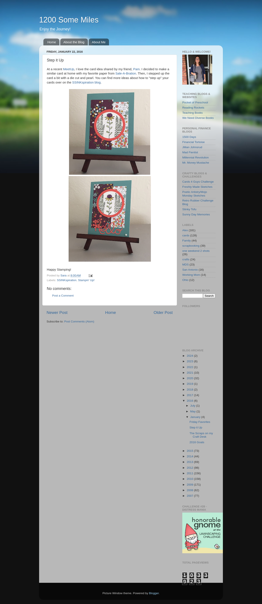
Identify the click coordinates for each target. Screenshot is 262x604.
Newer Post (57, 312)
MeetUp (68, 69)
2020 (190, 378)
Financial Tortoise (193, 142)
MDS (185, 264)
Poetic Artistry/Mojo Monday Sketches (194, 193)
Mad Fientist (190, 152)
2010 (190, 478)
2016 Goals (197, 442)
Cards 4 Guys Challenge (198, 181)
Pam (136, 69)
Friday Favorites (200, 422)
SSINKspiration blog (86, 82)
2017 (190, 395)
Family (186, 240)
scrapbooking (190, 245)
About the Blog (73, 42)
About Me (99, 42)
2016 (190, 400)
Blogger (154, 593)
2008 (190, 490)
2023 (190, 361)
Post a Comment (63, 295)
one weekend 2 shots (196, 250)
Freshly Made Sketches (197, 186)
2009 (190, 484)
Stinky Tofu (189, 209)
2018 (190, 389)
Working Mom (191, 274)
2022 (190, 367)
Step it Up (196, 427)
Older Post (163, 312)
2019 (190, 383)
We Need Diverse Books (198, 117)
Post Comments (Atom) (79, 321)
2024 (190, 355)
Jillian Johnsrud (192, 147)
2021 (190, 372)
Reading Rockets (193, 107)
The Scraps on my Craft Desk (201, 435)
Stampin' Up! (86, 280)
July (193, 405)
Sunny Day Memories (196, 214)
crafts (185, 259)
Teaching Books (192, 112)
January (195, 417)
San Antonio (190, 269)
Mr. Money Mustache (195, 162)
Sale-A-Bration (125, 73)
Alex (185, 230)
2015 (190, 450)
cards (185, 235)
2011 (190, 473)
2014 (190, 456)
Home (51, 42)
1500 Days (189, 137)
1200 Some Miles (69, 19)
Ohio (185, 280)
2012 (190, 467)
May (193, 411)
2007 (190, 495)
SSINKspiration (67, 280)
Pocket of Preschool (195, 102)
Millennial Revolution (195, 157)
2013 (190, 462)
